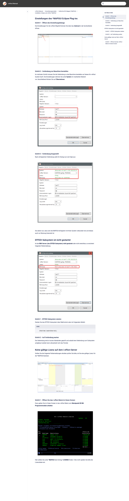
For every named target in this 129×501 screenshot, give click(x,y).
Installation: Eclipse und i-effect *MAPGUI (45, 13)
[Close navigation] (27, 11)
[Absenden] (103, 3)
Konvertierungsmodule (50, 11)
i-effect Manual (13, 3)
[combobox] (113, 3)
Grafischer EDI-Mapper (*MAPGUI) (67, 11)
